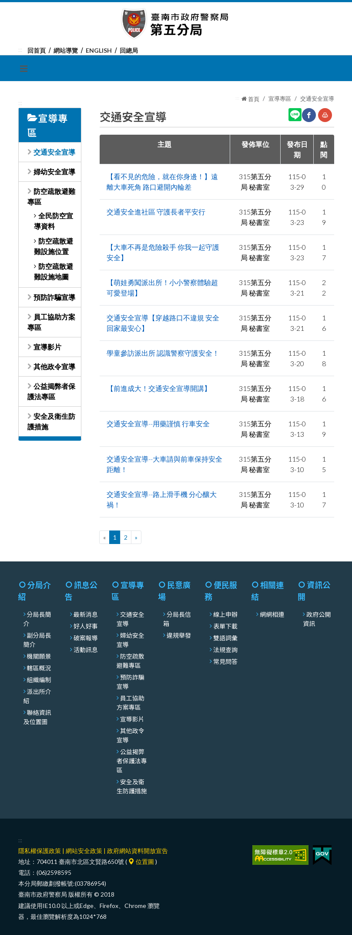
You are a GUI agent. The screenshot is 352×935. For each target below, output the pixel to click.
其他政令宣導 (54, 366)
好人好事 (86, 626)
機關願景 (39, 656)
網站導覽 (66, 50)
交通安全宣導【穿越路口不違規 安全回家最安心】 (163, 322)
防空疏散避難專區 (130, 661)
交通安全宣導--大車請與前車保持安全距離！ (164, 464)
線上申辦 (225, 614)
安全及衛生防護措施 (132, 786)
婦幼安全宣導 (54, 171)
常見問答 (225, 661)
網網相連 (272, 614)
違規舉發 (179, 635)
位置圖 (141, 861)
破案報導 (86, 637)
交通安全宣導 (54, 152)
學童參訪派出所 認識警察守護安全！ (163, 353)
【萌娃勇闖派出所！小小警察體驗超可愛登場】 (162, 287)
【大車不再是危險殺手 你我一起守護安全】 (163, 252)
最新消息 (86, 614)
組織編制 (39, 679)
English (99, 50)
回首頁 (36, 50)
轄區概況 (39, 667)
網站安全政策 (84, 850)
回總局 (129, 50)
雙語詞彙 (225, 637)
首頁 (250, 98)
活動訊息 (86, 649)
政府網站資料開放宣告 (137, 850)
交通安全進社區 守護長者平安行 (156, 211)
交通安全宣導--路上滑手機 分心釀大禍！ (162, 499)
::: (20, 49)
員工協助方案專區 (130, 702)
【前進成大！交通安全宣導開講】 (159, 388)
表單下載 (225, 626)
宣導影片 (47, 347)
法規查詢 (225, 649)
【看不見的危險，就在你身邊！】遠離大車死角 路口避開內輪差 (162, 181)
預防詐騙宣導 (54, 297)
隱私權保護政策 (39, 850)
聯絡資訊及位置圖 (37, 717)
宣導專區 (279, 98)
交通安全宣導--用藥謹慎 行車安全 (158, 423)
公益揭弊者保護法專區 (132, 760)
